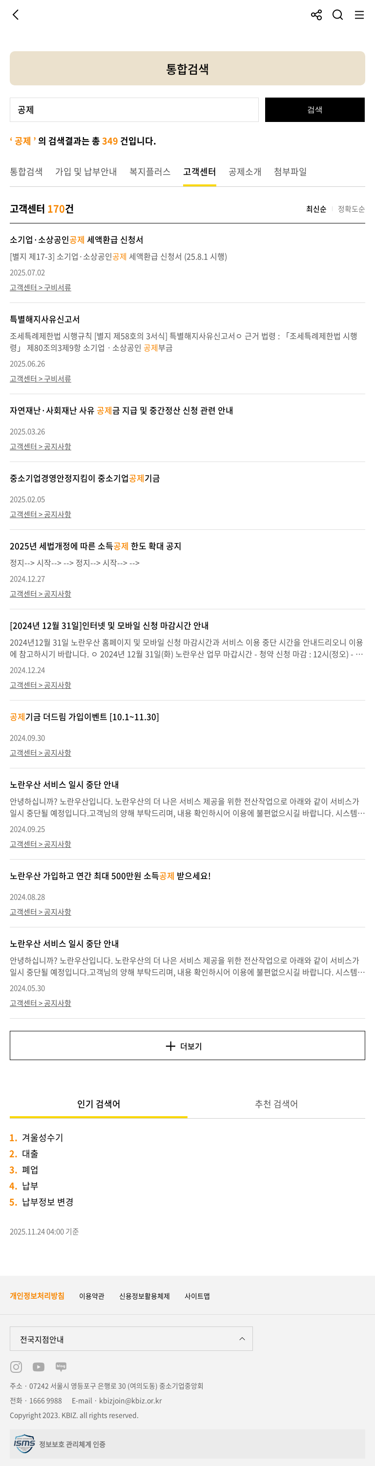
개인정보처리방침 (37, 1295)
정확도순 (351, 208)
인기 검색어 (99, 1103)
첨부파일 (290, 171)
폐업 (30, 1169)
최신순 (316, 208)
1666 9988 (45, 1400)
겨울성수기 (42, 1137)
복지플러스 (150, 171)
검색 (315, 109)
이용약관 (91, 1296)
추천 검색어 (276, 1103)
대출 (30, 1153)
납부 (30, 1185)
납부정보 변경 (48, 1201)
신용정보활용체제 (144, 1296)
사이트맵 (197, 1296)
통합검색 (26, 171)
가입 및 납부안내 (86, 171)
